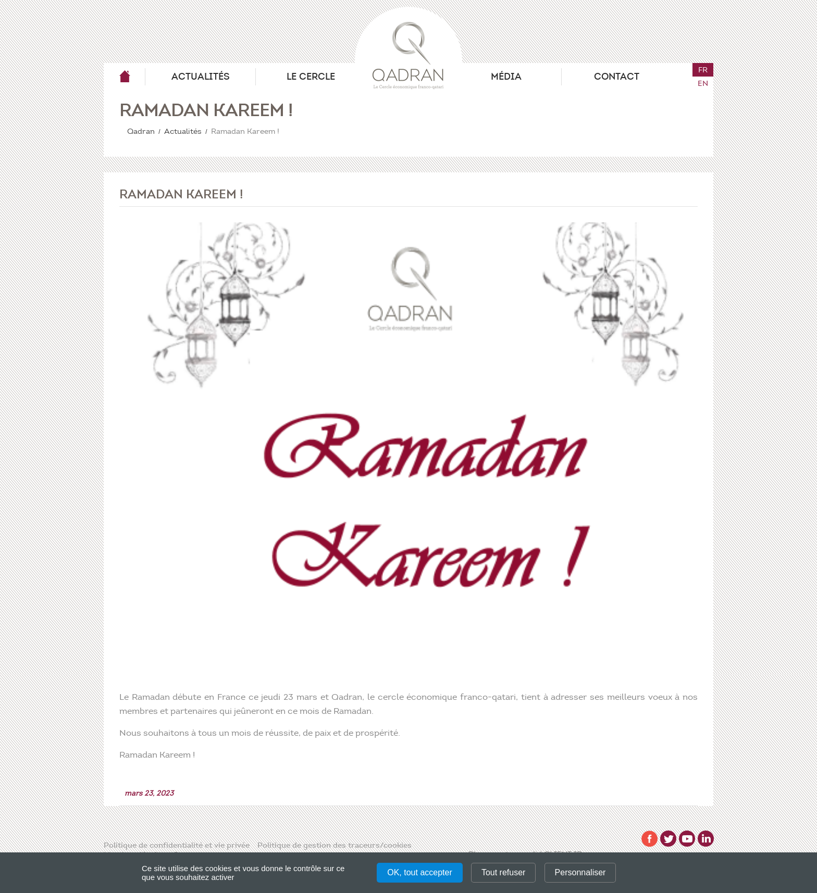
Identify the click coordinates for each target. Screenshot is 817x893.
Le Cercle (311, 76)
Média (506, 76)
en (703, 83)
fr (703, 69)
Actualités (200, 76)
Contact (616, 76)
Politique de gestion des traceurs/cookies (334, 845)
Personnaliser (580, 872)
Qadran (124, 76)
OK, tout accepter (419, 872)
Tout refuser (503, 872)
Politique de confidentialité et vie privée (177, 845)
